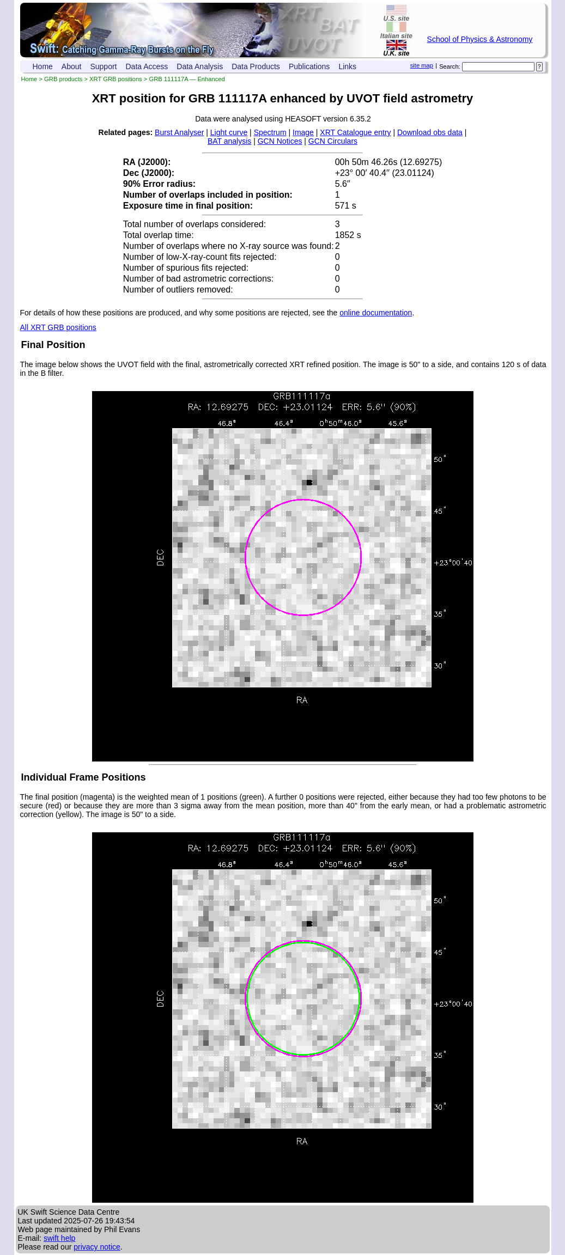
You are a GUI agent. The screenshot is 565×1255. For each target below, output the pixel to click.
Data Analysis (200, 66)
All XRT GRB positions (58, 327)
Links (347, 66)
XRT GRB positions (115, 79)
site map (421, 65)
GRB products (63, 79)
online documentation (375, 312)
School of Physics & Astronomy (480, 39)
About (72, 66)
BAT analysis (229, 141)
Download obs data (430, 132)
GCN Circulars (332, 141)
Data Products (256, 66)
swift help (59, 1238)
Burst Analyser (179, 132)
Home (43, 66)
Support (103, 66)
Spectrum (270, 132)
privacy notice (97, 1246)
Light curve (228, 132)
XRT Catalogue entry (355, 132)
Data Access (147, 66)
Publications (309, 66)
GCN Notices (280, 141)
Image (303, 132)
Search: (449, 66)
